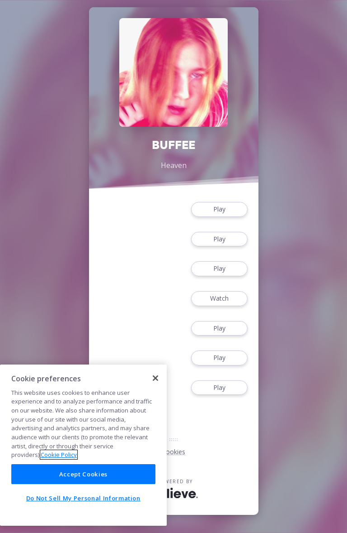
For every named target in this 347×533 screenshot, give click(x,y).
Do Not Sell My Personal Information (83, 498)
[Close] (155, 378)
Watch (219, 299)
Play (219, 209)
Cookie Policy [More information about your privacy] (59, 455)
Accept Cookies (83, 474)
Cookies (173, 451)
